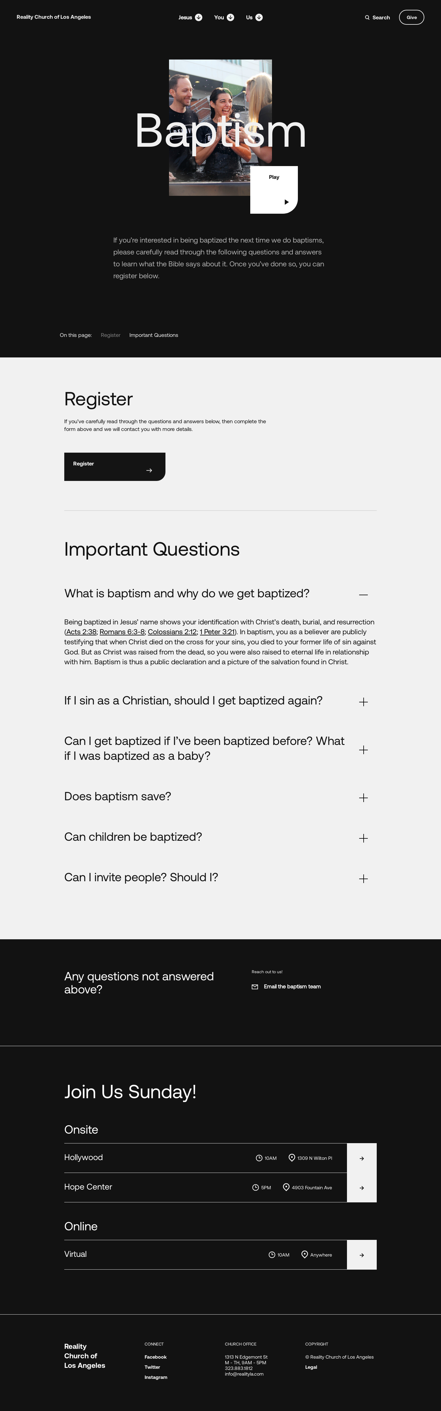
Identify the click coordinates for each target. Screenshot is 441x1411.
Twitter (152, 1367)
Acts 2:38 (81, 631)
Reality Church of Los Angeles (54, 16)
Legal (311, 1367)
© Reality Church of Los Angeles (339, 1357)
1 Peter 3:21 (217, 631)
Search (381, 17)
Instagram (156, 1377)
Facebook (156, 1357)
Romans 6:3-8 (122, 631)
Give (412, 17)
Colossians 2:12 (172, 631)
